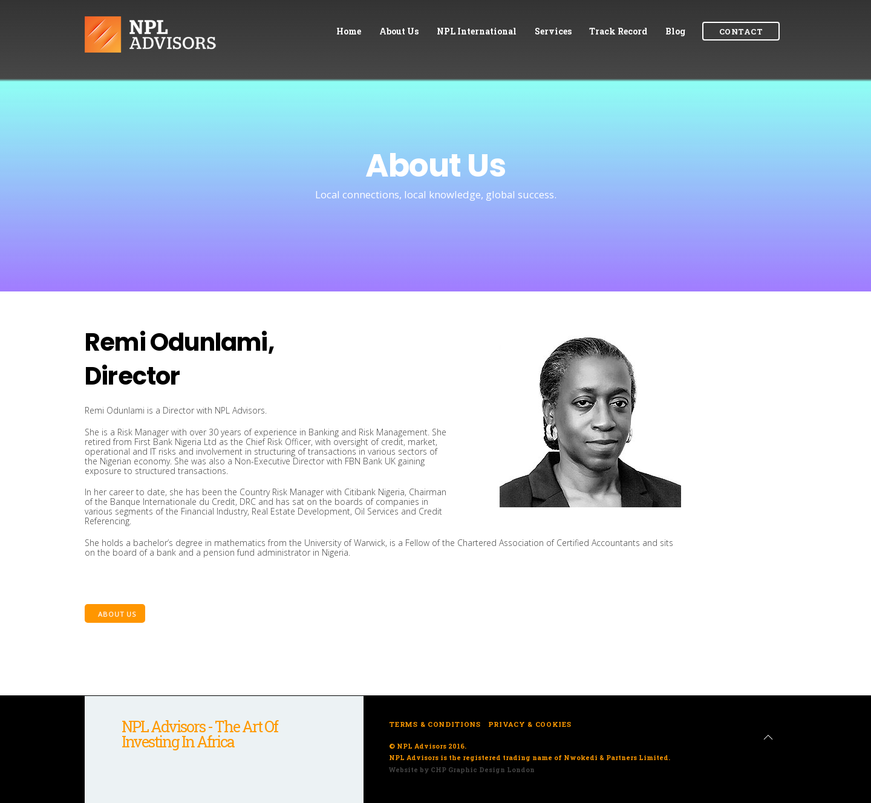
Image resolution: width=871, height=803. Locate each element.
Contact (741, 31)
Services (553, 31)
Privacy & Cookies (530, 724)
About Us (399, 31)
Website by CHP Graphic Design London (462, 770)
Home (348, 31)
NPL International (477, 31)
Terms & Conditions (434, 724)
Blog (675, 31)
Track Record (618, 31)
